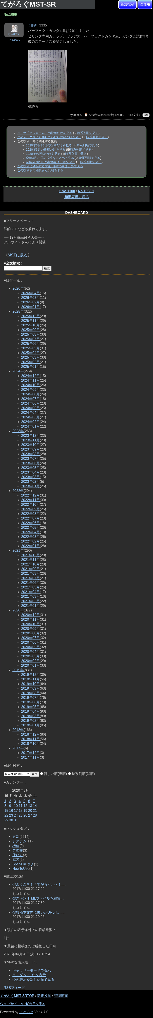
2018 (18, 730)
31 (16, 820)
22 (6, 815)
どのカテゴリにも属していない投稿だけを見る (49, 137)
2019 (18, 670)
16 (11, 810)
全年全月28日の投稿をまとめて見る (50, 162)
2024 (18, 371)
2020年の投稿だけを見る (43, 153)
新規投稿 (127, 4)
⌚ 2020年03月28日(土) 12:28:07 (105, 114)
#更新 (33, 25)
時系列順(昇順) (81, 774)
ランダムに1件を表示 (29, 975)
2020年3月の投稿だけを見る (45, 149)
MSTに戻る (18, 255)
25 (20, 815)
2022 (18, 491)
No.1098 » (86, 191)
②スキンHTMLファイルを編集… (38, 898)
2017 (18, 748)
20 (30, 810)
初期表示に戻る (76, 197)
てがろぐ (26, 1012)
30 (11, 820)
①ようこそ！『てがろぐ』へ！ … (39, 884)
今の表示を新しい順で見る (33, 979)
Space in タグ (23, 864)
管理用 (145, 4)
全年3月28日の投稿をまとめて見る (50, 158)
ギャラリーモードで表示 (31, 970)
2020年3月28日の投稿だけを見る (49, 145)
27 (30, 815)
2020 (18, 610)
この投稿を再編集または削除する (40, 170)
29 (6, 820)
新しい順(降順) (53, 774)
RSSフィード (14, 988)
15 (6, 810)
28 (35, 815)
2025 (18, 311)
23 (11, 815)
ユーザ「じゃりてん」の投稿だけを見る (44, 133)
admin (77, 114)
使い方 (17, 855)
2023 (18, 431)
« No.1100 (67, 191)
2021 (18, 550)
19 (25, 810)
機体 (15, 846)
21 (35, 810)
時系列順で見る (87, 133)
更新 (15, 836)
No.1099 (14, 39)
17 (16, 810)
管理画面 (61, 996)
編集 (146, 115)
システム (19, 841)
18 (20, 810)
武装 (15, 859)
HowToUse (20, 868)
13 (30, 806)
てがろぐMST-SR (29, 4)
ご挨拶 (17, 850)
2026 (18, 288)
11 (20, 806)
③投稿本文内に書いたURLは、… (38, 912)
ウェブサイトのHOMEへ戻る (22, 1004)
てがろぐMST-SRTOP (17, 996)
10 (16, 806)
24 (16, 815)
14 (35, 806)
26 (25, 815)
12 (25, 806)
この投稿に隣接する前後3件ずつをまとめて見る (50, 166)
